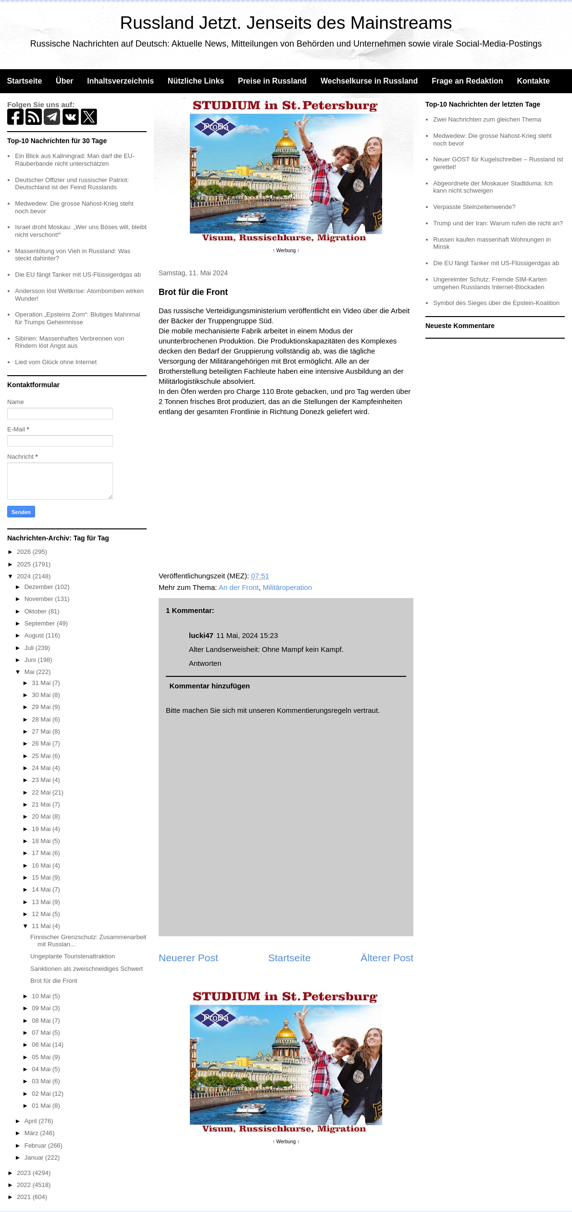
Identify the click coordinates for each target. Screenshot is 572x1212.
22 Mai (42, 792)
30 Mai (42, 694)
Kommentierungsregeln (314, 710)
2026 (25, 551)
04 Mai (42, 1069)
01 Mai (42, 1105)
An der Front (239, 587)
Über (64, 81)
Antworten (205, 663)
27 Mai (42, 731)
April (32, 1121)
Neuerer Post (188, 957)
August (35, 635)
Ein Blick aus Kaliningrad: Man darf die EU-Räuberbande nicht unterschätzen (75, 159)
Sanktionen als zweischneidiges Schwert (86, 968)
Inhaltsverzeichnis (120, 81)
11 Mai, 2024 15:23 (247, 635)
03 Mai (42, 1081)
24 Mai (42, 767)
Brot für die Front (53, 980)
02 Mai (42, 1093)
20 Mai (42, 816)
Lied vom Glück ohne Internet (56, 362)
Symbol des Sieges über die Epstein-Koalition (496, 302)
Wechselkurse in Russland (369, 81)
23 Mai (42, 780)
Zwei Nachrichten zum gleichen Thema (487, 119)
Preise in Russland (272, 81)
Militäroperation (287, 587)
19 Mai (42, 828)
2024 (25, 576)
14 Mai (42, 889)
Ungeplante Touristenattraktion (72, 956)
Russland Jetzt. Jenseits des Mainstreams (286, 23)
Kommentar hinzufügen (210, 686)
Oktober (37, 611)
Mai (31, 671)
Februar (36, 1145)
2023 (25, 1172)
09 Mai (42, 1008)
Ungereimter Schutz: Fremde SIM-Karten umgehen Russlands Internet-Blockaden (490, 283)
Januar (35, 1157)
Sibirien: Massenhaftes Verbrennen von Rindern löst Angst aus (69, 342)
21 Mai (42, 804)
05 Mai (42, 1057)
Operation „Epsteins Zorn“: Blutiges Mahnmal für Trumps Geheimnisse (77, 318)
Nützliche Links (196, 81)
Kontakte (533, 81)
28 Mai (42, 719)
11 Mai (42, 926)
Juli (30, 647)
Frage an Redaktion (467, 81)
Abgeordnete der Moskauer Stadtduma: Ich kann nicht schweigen (493, 187)
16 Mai (42, 865)
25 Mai (42, 755)
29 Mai (42, 706)
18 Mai (42, 841)
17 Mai (42, 853)
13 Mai (42, 902)
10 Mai (42, 996)
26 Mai (42, 743)
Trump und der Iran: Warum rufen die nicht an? (498, 223)
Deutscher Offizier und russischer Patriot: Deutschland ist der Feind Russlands (72, 183)
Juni (31, 659)
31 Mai (42, 682)
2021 (25, 1196)
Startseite (24, 81)
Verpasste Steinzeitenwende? (474, 206)
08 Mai (42, 1020)
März (32, 1133)
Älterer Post (387, 957)
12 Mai (42, 914)
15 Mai (42, 877)
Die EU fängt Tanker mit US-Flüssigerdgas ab (78, 274)
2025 (25, 564)
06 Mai (42, 1044)
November (40, 598)
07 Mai (42, 1032)
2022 (25, 1184)
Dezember (40, 586)
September (41, 623)
